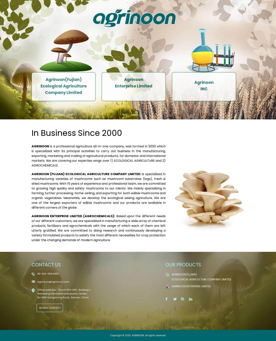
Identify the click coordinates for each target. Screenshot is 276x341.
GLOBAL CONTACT (50, 308)
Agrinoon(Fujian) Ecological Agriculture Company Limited (64, 86)
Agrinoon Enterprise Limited (191, 286)
